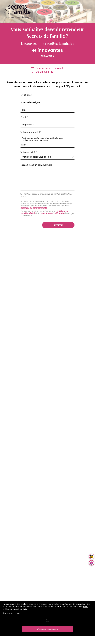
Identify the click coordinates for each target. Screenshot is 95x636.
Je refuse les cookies (11, 613)
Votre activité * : (29, 152)
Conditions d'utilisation (52, 213)
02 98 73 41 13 (45, 72)
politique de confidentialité (34, 208)
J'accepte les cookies (47, 629)
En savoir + (47, 56)
